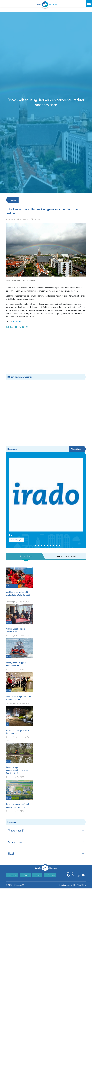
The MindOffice (79, 885)
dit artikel (17, 321)
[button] (32, 545)
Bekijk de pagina (16, 540)
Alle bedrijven (77, 449)
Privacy (37, 875)
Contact (25, 875)
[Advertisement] (46, 352)
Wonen (12, 200)
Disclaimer (50, 875)
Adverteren (12, 875)
